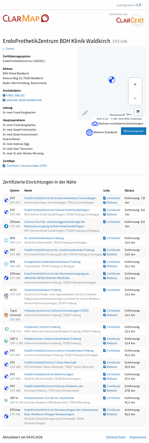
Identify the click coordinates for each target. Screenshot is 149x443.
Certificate (111, 198)
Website (110, 202)
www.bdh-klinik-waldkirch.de (22, 100)
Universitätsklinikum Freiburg (43, 290)
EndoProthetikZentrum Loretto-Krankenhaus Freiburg (59, 350)
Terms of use (102, 119)
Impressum (137, 437)
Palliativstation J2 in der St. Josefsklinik (49, 398)
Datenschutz (116, 437)
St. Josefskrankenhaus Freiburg (44, 238)
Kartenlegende (133, 131)
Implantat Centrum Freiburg (42, 327)
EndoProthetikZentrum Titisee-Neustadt (50, 362)
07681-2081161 (14, 95)
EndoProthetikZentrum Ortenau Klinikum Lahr (54, 386)
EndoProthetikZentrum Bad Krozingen (49, 374)
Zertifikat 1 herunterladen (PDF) (25, 165)
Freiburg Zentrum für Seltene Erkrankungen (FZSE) (56, 310)
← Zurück (8, 48)
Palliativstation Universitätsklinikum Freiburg (53, 338)
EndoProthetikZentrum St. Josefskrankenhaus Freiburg (59, 250)
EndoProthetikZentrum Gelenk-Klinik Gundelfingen (57, 210)
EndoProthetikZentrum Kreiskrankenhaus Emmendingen (60, 198)
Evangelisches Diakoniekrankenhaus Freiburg (52, 262)
